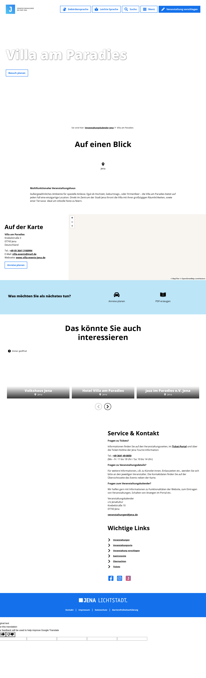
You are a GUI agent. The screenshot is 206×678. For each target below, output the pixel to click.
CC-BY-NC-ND (68, 381)
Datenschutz (101, 610)
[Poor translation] (10, 634)
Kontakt (69, 610)
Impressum (84, 610)
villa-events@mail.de (24, 254)
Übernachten (119, 561)
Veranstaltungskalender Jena (99, 127)
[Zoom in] (72, 218)
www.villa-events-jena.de (30, 257)
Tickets (116, 566)
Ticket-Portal (179, 446)
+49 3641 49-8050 (122, 455)
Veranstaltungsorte (122, 545)
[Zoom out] (72, 222)
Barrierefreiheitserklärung (125, 610)
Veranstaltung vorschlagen (126, 550)
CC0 (205, 65)
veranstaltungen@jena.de (123, 514)
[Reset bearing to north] (72, 226)
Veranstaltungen (121, 540)
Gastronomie (119, 556)
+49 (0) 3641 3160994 (21, 250)
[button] (75, 9)
